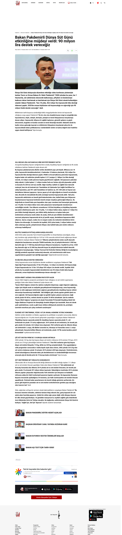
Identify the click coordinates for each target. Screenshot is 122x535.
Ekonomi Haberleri (25, 32)
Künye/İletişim (91, 529)
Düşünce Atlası (36, 526)
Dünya (52, 531)
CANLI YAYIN (72, 3)
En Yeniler (72, 526)
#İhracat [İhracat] (18, 459)
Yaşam (53, 529)
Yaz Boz (35, 528)
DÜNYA (48, 2)
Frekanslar (90, 532)
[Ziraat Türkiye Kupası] (98, 3)
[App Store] (46, 489)
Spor (52, 532)
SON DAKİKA (25, 2)
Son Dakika (17, 532)
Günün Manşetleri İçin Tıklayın (46, 497)
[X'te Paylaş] (68, 50)
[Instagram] (59, 514)
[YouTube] (59, 515)
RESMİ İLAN (62, 2)
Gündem (17, 529)
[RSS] (59, 518)
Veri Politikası (91, 531)
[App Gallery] (68, 489)
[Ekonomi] (83, 3)
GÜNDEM (33, 2)
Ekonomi (17, 531)
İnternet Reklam (91, 525)
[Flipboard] (59, 516)
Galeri (71, 525)
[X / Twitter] (59, 512)
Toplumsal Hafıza (37, 531)
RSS (89, 526)
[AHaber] (92, 3)
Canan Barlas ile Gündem (39, 532)
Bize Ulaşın (90, 528)
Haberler (17, 32)
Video (16, 525)
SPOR (54, 2)
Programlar (35, 525)
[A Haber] (17, 2)
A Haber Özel (18, 528)
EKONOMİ (41, 2)
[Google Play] (58, 489)
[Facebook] (59, 511)
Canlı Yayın (17, 526)
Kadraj (34, 529)
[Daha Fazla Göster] (76, 50)
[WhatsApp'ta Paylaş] (72, 50)
